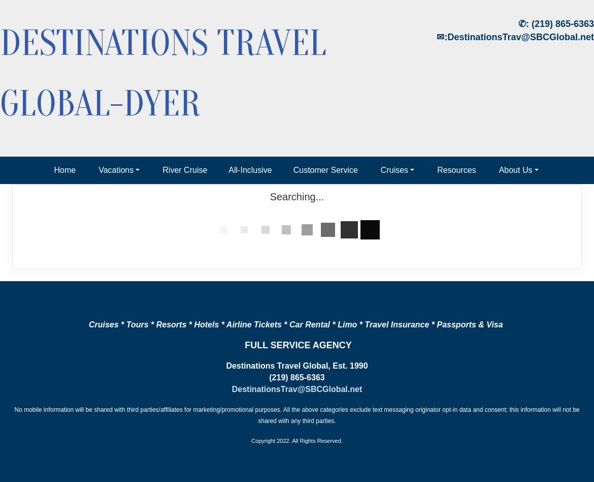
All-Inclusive (250, 170)
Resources (456, 170)
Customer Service (325, 170)
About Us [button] (516, 170)
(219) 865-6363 (563, 24)
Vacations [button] (116, 170)
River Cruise (184, 170)
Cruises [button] (394, 170)
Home (65, 170)
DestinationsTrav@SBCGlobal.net (520, 37)
